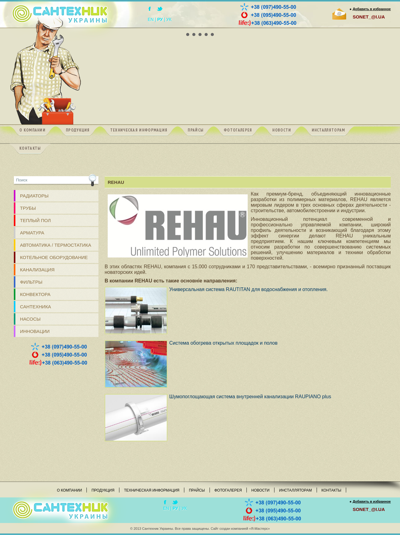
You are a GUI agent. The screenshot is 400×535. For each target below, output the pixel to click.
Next (383, 28)
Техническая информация (151, 490)
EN (151, 19)
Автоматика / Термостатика (55, 245)
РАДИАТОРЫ (34, 195)
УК (168, 19)
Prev (17, 28)
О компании (69, 490)
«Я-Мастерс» (259, 528)
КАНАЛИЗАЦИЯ (37, 269)
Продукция (102, 490)
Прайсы (197, 490)
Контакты (332, 490)
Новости (260, 490)
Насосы (30, 319)
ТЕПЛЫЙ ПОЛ (35, 220)
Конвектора (35, 294)
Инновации (35, 331)
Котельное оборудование (54, 257)
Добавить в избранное (372, 9)
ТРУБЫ (28, 208)
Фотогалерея (228, 490)
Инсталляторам (295, 490)
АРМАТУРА (32, 232)
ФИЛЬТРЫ (31, 282)
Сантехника (35, 306)
